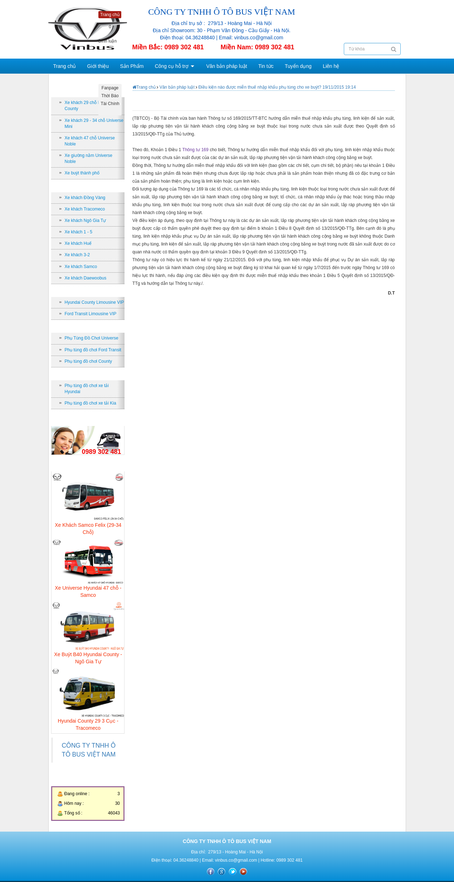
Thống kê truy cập (81, 779)
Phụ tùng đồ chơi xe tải (86, 373)
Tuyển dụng (298, 66)
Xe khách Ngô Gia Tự (85, 220)
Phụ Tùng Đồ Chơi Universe (91, 338)
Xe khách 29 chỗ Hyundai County (89, 105)
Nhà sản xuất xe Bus (84, 185)
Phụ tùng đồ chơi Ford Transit (93, 349)
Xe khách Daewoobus (86, 278)
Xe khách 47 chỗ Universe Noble (90, 141)
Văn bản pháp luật (226, 66)
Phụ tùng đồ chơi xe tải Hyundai (87, 388)
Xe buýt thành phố (82, 172)
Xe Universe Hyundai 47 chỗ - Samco (88, 591)
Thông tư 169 (196, 149)
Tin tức (266, 66)
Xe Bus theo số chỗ (83, 90)
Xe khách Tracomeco (85, 209)
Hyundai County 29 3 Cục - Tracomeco (88, 724)
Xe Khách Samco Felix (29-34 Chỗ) (88, 528)
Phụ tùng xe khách (82, 326)
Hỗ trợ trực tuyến (80, 419)
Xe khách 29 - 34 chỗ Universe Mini (94, 123)
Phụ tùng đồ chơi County (88, 361)
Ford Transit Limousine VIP (91, 313)
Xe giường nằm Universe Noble (88, 158)
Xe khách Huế (78, 243)
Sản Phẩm (132, 66)
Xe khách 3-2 (77, 254)
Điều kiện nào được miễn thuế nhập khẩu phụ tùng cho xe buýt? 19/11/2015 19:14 (277, 87)
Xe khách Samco (81, 266)
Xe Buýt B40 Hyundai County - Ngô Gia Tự (88, 657)
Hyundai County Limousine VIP (94, 302)
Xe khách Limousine (83, 290)
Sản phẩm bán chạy (83, 464)
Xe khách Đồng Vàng (85, 197)
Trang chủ (64, 66)
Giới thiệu (98, 66)
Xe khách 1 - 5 (78, 231)
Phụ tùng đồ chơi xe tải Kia (90, 403)
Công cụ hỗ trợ (172, 66)
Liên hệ (331, 66)
